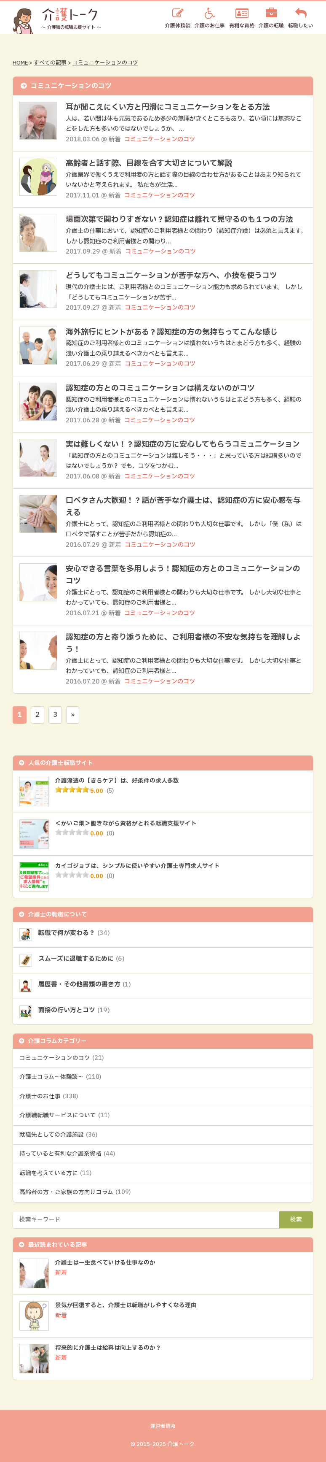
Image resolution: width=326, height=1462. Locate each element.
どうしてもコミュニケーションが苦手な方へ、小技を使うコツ (171, 275)
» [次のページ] (73, 715)
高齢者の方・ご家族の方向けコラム (75, 1192)
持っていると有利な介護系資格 (67, 1154)
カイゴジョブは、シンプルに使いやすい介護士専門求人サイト (137, 866)
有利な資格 (241, 25)
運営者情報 (163, 1426)
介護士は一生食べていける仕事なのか (105, 1263)
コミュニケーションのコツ (105, 63)
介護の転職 (271, 25)
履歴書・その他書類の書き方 (84, 984)
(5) (110, 791)
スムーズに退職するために (81, 959)
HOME (20, 63)
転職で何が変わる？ (74, 933)
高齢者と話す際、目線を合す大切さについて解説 (149, 163)
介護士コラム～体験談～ (60, 1077)
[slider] (72, 789)
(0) (110, 834)
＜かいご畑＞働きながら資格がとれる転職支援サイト (126, 823)
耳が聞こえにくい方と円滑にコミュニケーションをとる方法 (168, 107)
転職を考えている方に (55, 1173)
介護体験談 (177, 25)
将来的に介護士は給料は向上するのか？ (108, 1348)
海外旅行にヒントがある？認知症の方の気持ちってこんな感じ (172, 332)
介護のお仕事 (210, 25)
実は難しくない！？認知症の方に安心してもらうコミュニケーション (183, 444)
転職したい (300, 25)
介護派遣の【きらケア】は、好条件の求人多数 (117, 781)
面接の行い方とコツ (74, 1010)
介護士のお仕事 (48, 1096)
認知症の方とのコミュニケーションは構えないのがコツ (160, 388)
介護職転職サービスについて (64, 1115)
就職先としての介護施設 (58, 1135)
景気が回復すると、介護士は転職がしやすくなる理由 (126, 1305)
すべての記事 (50, 63)
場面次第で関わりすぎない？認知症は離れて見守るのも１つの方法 (179, 219)
